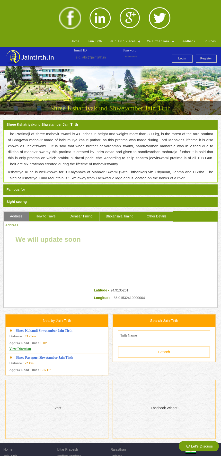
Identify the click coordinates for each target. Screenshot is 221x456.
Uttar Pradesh (67, 413)
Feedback (188, 5)
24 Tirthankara (158, 5)
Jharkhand (118, 427)
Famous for (16, 154)
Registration (12, 439)
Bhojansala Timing (119, 180)
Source (8, 433)
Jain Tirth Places (123, 5)
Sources (209, 5)
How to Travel (46, 180)
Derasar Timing (81, 180)
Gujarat (116, 420)
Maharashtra (120, 433)
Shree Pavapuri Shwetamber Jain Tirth (44, 321)
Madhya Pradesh (70, 427)
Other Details (156, 180)
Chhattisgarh (66, 439)
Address (16, 180)
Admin (115, 439)
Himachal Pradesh (71, 433)
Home (75, 5)
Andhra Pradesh (69, 420)
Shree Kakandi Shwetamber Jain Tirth (44, 295)
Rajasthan (118, 413)
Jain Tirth (95, 5)
